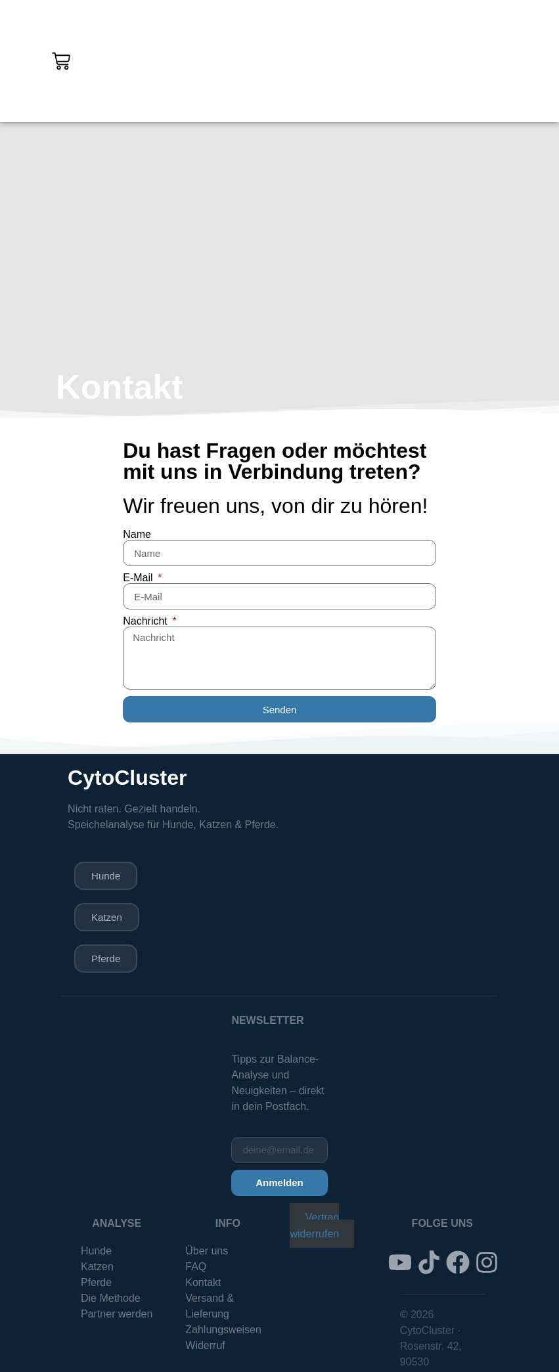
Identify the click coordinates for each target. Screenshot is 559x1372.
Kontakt (203, 1286)
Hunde (96, 1254)
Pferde (96, 1286)
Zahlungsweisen (223, 1333)
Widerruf (205, 1349)
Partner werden (116, 1317)
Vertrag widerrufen (314, 1229)
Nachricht (146, 621)
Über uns (206, 1254)
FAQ (195, 1270)
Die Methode (111, 1302)
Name (137, 534)
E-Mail (139, 578)
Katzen (97, 1270)
